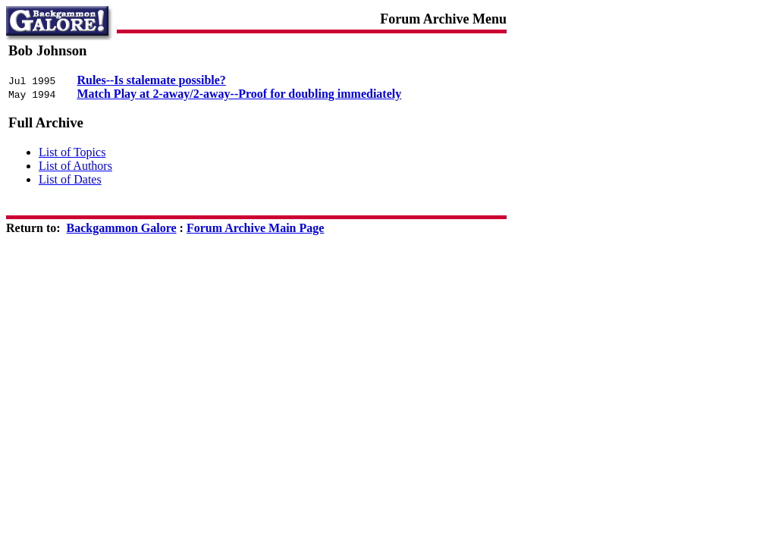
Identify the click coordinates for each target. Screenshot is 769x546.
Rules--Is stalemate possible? (151, 80)
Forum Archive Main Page (255, 227)
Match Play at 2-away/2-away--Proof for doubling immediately (239, 93)
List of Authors (75, 165)
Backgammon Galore (122, 227)
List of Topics (72, 152)
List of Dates (70, 179)
